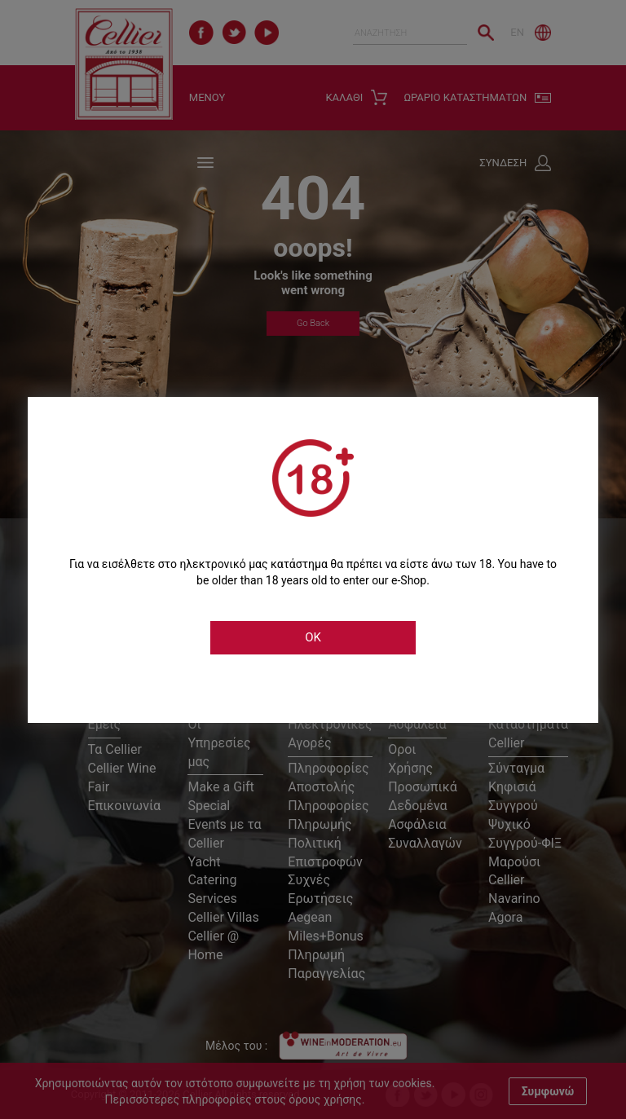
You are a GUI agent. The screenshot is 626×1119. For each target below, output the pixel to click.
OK (313, 637)
